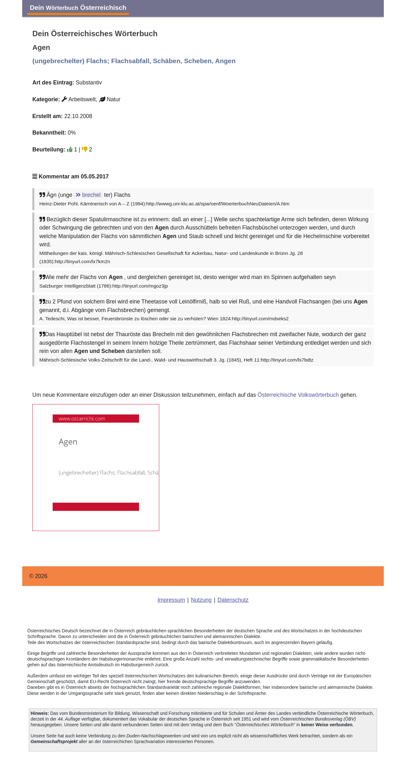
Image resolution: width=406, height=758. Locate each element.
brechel (88, 195)
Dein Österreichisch (78, 7)
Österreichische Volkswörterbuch (298, 395)
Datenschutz (233, 600)
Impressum (171, 600)
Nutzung (201, 600)
